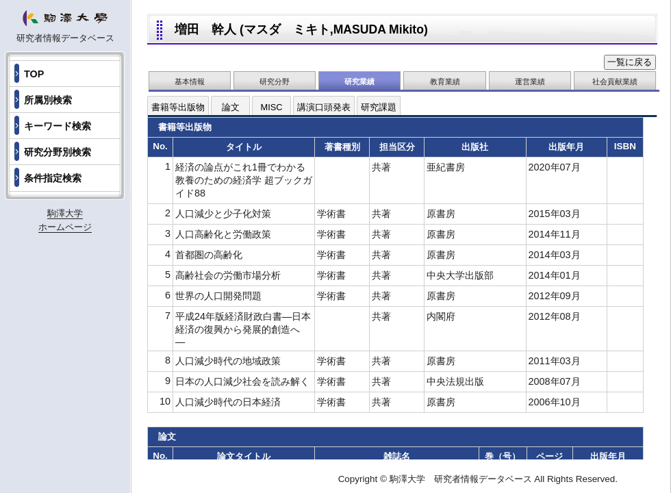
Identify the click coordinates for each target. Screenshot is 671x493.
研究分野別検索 (57, 152)
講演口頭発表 (324, 107)
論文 (231, 107)
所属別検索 (48, 99)
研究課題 (378, 107)
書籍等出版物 (178, 107)
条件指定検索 (52, 178)
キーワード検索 (57, 126)
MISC (272, 107)
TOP (34, 73)
